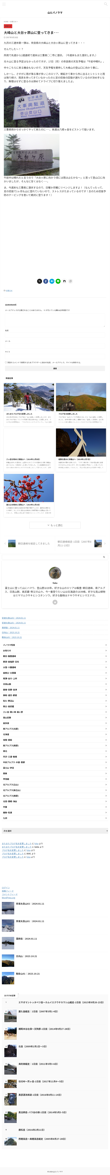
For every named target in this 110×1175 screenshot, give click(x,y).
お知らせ (9, 290)
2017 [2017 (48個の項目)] (66, 869)
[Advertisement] (24, 219)
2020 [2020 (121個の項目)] (102, 869)
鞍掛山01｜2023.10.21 (12, 637)
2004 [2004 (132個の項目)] (30, 869)
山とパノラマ (55, 12)
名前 (7, 330)
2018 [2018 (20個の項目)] (77, 869)
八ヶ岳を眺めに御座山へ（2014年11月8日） (26, 459)
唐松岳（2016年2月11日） (32, 1129)
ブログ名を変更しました (69, 413)
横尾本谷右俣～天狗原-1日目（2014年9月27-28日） (45, 1028)
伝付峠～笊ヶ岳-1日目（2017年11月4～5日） (42, 1081)
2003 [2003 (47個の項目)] (18, 869)
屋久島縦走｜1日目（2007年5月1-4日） (39, 1011)
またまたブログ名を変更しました (21, 413)
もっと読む (57, 525)
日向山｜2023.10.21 (11, 632)
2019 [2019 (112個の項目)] (89, 869)
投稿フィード (8, 890)
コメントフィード (10, 894)
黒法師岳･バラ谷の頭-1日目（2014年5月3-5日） (43, 1112)
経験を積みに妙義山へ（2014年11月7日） (77, 459)
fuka (36, 843)
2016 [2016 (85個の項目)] (54, 869)
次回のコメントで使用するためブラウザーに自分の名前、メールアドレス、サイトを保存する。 (44, 362)
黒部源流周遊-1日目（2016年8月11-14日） (41, 1094)
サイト (7, 352)
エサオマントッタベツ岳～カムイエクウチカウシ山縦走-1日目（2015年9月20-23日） (62, 1002)
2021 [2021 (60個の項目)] (7, 875)
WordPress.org (8, 897)
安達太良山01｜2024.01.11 (14, 622)
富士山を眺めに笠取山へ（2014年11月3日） (26, 504)
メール (7, 341)
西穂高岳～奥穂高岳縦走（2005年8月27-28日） (43, 1138)
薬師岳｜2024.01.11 (11, 627)
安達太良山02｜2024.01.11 (14, 617)
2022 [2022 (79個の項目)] (19, 875)
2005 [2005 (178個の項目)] (42, 869)
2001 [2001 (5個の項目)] (7, 869)
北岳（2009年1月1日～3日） (33, 1046)
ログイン (6, 887)
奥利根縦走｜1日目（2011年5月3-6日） (39, 1063)
